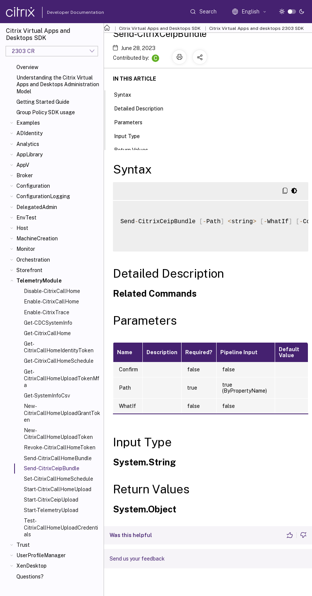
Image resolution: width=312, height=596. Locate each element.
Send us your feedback (137, 559)
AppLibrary (29, 154)
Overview (27, 67)
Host (22, 228)
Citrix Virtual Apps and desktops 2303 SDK (256, 28)
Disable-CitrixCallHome (52, 291)
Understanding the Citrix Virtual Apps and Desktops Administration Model (57, 84)
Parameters (132, 121)
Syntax (126, 94)
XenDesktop (31, 566)
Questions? (30, 577)
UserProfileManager (41, 555)
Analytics (27, 144)
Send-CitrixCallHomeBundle (58, 458)
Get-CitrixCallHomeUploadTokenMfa (61, 378)
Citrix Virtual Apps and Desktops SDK (160, 28)
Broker (24, 175)
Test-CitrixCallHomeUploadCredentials (61, 527)
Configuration (33, 186)
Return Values (135, 149)
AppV (22, 165)
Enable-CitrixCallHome (51, 302)
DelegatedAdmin (36, 207)
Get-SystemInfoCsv (47, 396)
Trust (23, 545)
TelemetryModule (39, 281)
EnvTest (26, 218)
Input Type (131, 135)
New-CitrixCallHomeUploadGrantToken (62, 412)
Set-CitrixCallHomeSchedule (58, 479)
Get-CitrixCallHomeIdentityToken (59, 347)
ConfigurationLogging (43, 196)
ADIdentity (29, 133)
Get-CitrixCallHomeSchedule (59, 361)
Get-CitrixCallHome (47, 333)
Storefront (29, 270)
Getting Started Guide (42, 102)
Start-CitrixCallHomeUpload (57, 489)
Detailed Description (142, 108)
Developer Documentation (64, 12)
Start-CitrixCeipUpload (51, 500)
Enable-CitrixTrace (46, 312)
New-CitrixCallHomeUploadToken (58, 433)
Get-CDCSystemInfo (48, 323)
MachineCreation (37, 238)
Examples (28, 123)
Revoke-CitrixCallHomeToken (59, 447)
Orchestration (33, 260)
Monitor (25, 249)
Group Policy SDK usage (45, 112)
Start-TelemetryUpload (51, 510)
